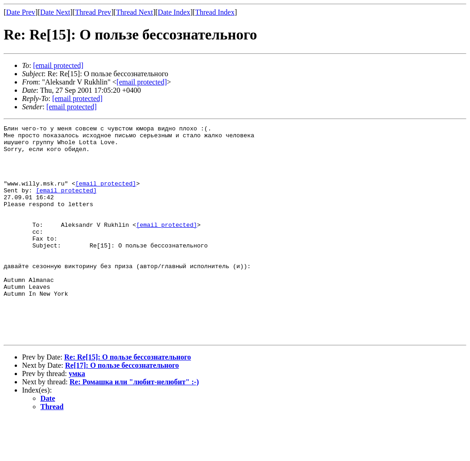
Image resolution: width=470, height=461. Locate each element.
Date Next (55, 12)
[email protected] (105, 195)
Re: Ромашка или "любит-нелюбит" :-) (134, 424)
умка (77, 416)
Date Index (174, 12)
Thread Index (215, 12)
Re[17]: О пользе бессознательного (122, 408)
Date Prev (20, 12)
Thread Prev (93, 12)
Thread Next (134, 12)
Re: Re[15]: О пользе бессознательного (127, 400)
